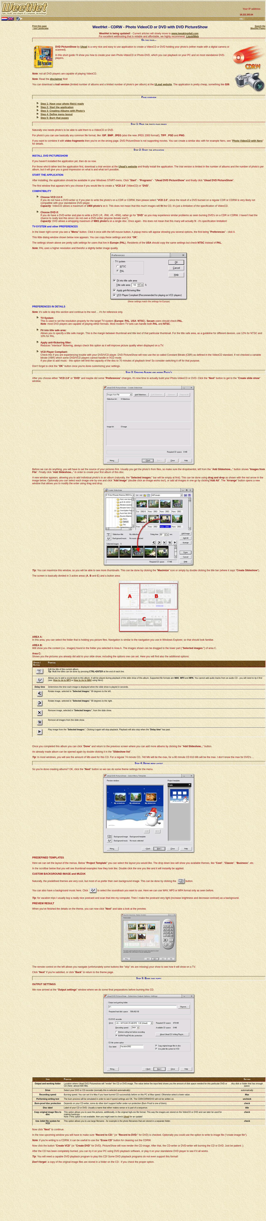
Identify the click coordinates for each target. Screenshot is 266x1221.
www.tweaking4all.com (184, 33)
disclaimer (56, 79)
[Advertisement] (143, 8)
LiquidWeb (192, 36)
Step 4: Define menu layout (57, 114)
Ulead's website (127, 166)
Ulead (83, 46)
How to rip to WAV (83, 680)
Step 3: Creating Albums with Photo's (63, 110)
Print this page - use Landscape (40, 27)
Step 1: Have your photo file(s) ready (62, 103)
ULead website (163, 84)
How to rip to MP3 (62, 680)
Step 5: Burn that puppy (55, 117)
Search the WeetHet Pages (257, 27)
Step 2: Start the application (57, 107)
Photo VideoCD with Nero (247, 140)
